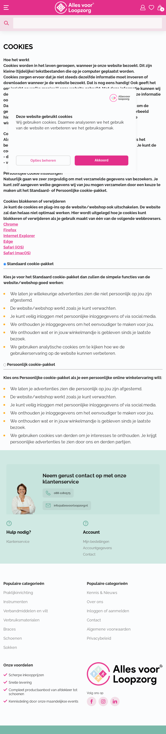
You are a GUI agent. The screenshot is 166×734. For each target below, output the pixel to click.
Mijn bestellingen (96, 542)
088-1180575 (58, 493)
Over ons (95, 602)
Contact (89, 554)
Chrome (10, 224)
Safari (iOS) (13, 247)
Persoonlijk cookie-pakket (29, 364)
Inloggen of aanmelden (108, 611)
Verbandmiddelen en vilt (25, 611)
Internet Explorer (19, 235)
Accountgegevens (97, 548)
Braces (9, 629)
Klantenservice (17, 542)
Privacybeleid (99, 638)
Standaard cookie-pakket (28, 264)
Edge (8, 241)
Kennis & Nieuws (102, 592)
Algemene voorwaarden (109, 629)
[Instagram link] (103, 701)
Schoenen (12, 638)
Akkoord (102, 160)
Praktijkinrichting (18, 592)
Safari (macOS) (17, 253)
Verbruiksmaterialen (21, 620)
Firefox (9, 230)
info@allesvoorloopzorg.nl (67, 505)
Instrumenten (15, 602)
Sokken (10, 647)
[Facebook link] (91, 701)
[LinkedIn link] (115, 701)
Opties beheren (43, 160)
